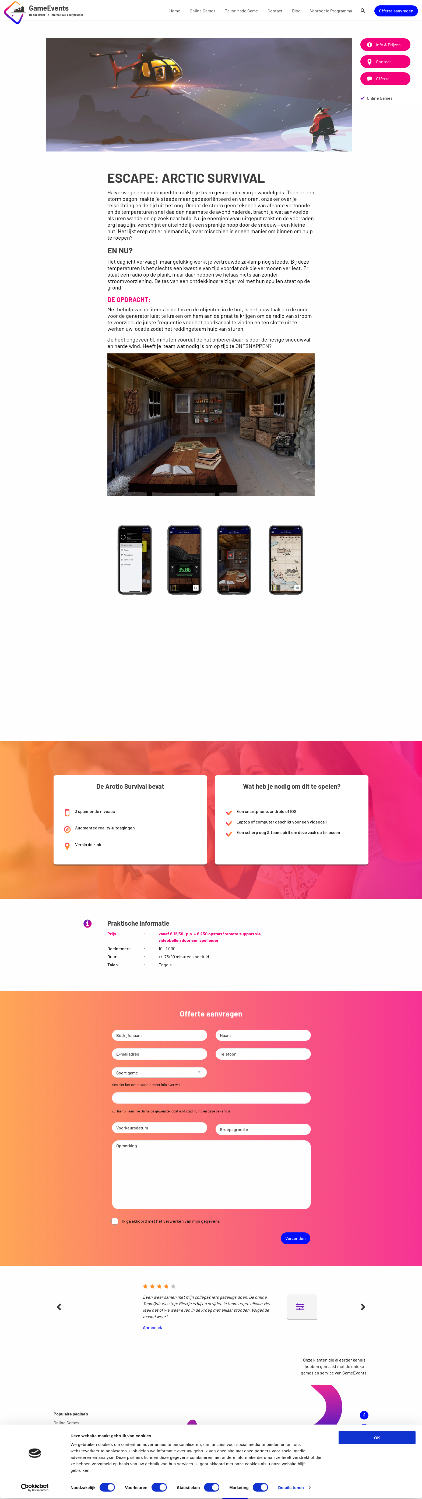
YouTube (364, 1425)
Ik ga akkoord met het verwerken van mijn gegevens (171, 1219)
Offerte (377, 78)
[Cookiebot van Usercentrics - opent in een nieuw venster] (34, 1488)
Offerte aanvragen (396, 10)
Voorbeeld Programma (331, 10)
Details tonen (291, 1488)
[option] (199, 94)
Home (174, 10)
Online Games (203, 10)
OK (377, 1438)
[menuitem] (175, 10)
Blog (296, 10)
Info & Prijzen (383, 44)
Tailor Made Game (241, 10)
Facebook (364, 1412)
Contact (275, 10)
